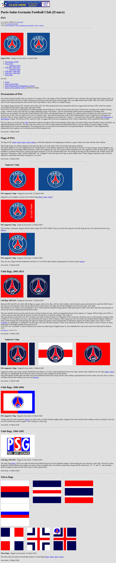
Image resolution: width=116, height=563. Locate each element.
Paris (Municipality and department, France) (20, 86)
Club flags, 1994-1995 (12, 73)
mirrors (42, 25)
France (7, 82)
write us (36, 25)
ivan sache (20, 22)
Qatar (27, 122)
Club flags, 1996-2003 (12, 71)
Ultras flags (9, 75)
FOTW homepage (9, 25)
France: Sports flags (11, 84)
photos (36, 377)
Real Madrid (5, 119)
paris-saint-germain (12, 24)
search (17, 25)
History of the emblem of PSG (15, 88)
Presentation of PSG (12, 62)
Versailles (4, 322)
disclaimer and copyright (26, 25)
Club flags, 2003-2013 (12, 67)
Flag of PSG (9, 64)
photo (15, 142)
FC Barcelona (106, 117)
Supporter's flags (14, 65)
